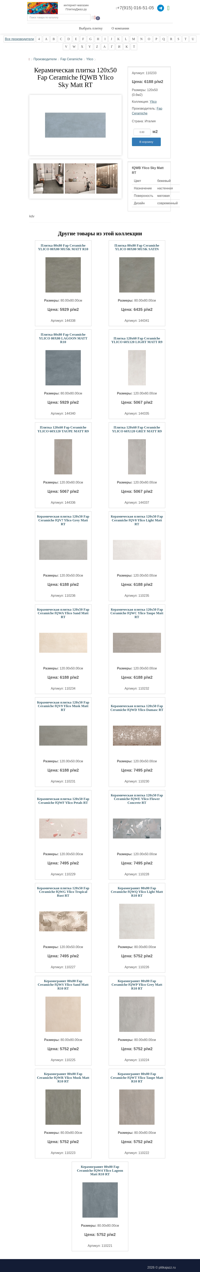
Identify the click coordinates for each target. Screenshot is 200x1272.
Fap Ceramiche (71, 59)
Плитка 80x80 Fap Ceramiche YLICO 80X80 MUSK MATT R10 (63, 247)
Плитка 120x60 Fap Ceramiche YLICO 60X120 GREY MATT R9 (137, 429)
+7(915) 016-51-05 (135, 7)
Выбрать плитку (91, 28)
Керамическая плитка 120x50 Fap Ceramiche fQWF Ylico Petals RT (63, 801)
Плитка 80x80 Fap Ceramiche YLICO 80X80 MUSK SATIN (137, 247)
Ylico (89, 59)
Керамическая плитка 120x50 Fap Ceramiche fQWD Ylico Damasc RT (136, 708)
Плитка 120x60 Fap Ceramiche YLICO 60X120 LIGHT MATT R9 (136, 340)
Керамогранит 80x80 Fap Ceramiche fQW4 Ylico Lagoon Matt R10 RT (100, 1170)
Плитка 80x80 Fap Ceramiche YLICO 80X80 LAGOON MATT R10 (63, 338)
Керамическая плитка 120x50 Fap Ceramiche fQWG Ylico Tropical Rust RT (63, 891)
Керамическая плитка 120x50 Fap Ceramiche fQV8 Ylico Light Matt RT (137, 520)
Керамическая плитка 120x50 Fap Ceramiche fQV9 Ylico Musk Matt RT (63, 706)
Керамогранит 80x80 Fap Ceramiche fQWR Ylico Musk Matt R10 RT (63, 1077)
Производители (45, 59)
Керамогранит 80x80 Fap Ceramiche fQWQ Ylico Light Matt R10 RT (137, 891)
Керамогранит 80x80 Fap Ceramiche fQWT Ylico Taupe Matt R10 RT (137, 1077)
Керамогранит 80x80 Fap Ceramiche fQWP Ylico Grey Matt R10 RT (137, 984)
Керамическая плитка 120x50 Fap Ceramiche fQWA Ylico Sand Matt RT (63, 613)
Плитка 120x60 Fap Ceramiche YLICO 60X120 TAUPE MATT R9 (63, 429)
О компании (120, 28)
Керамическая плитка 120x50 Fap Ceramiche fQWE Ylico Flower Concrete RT (137, 799)
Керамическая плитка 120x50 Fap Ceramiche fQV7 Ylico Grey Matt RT (63, 520)
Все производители (19, 39)
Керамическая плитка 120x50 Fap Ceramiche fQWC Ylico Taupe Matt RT (137, 613)
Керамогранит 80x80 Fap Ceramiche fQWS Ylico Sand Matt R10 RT (63, 984)
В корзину (146, 141)
